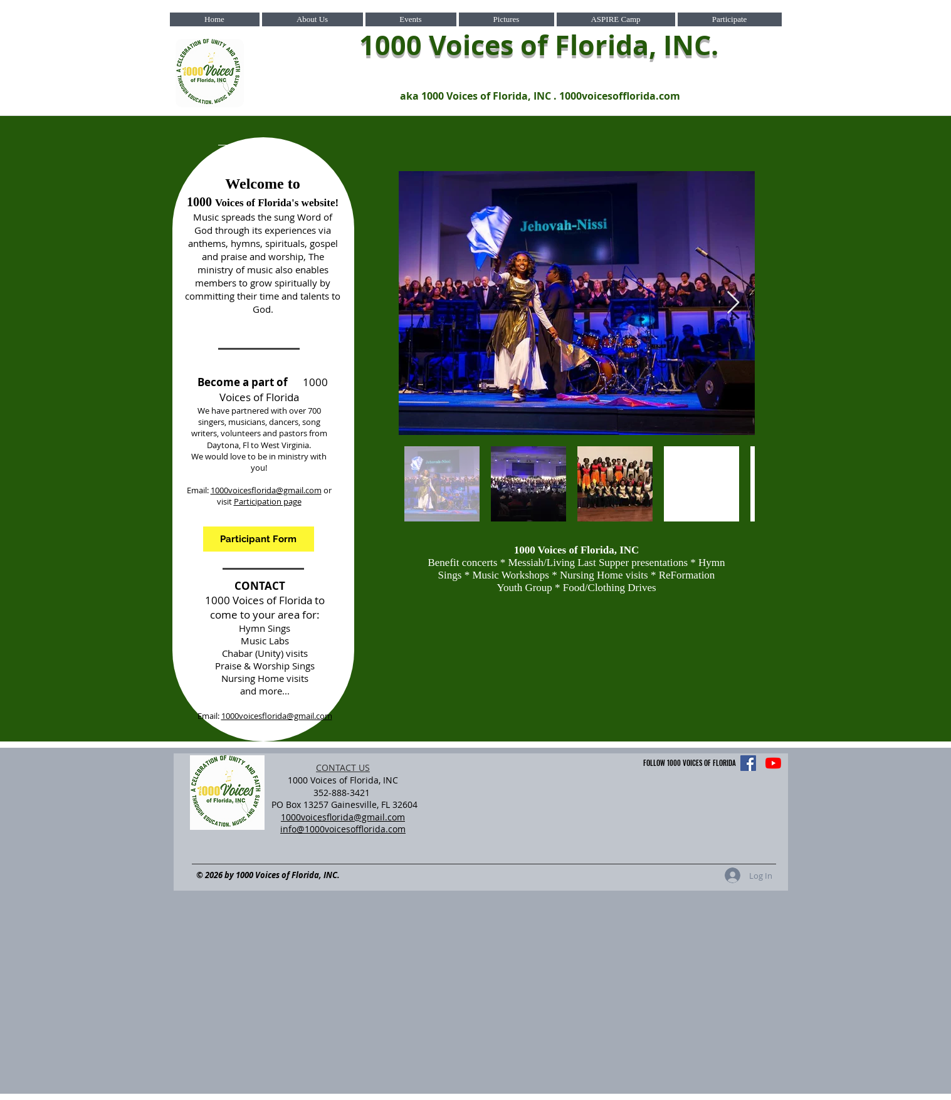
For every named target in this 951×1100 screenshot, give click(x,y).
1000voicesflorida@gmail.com (266, 490)
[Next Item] (733, 303)
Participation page (268, 501)
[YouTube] (773, 763)
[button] (312, 19)
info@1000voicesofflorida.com (343, 829)
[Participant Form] (258, 539)
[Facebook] (748, 763)
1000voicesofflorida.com (619, 96)
